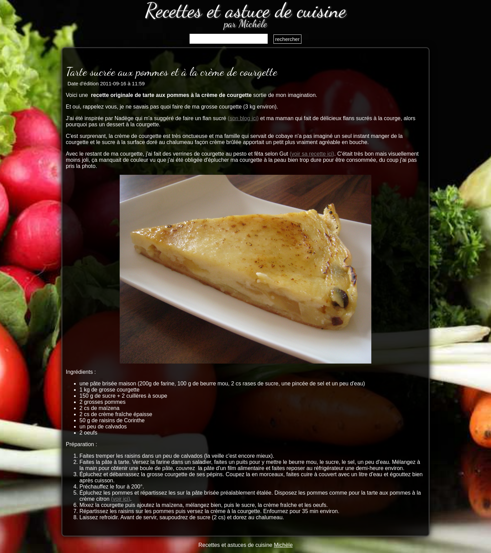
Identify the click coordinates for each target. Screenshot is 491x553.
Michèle (283, 545)
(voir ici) (120, 499)
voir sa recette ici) (313, 154)
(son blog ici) (243, 118)
